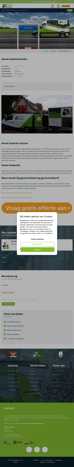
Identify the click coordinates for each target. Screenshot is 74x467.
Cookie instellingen (37, 239)
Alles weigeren (37, 244)
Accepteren (37, 249)
